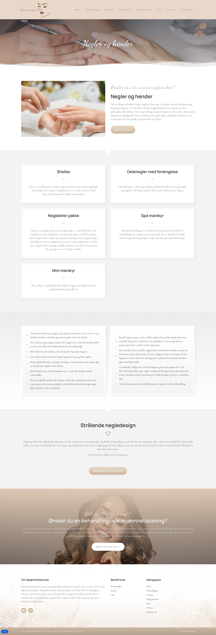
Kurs (159, 9)
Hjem (77, 9)
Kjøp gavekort (144, 9)
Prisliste (109, 9)
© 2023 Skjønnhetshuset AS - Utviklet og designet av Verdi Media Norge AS (51, 631)
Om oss (171, 9)
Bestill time (125, 9)
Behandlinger (93, 9)
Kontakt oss (187, 9)
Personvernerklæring (187, 631)
